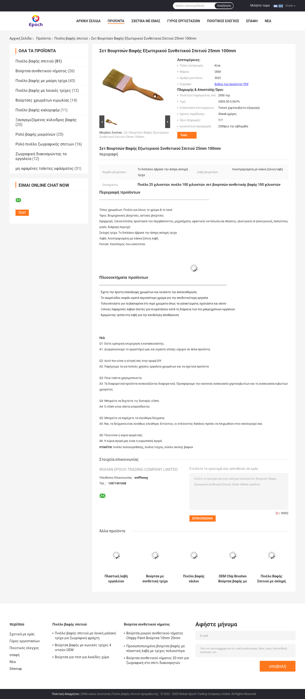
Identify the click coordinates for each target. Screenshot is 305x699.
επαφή (252, 21)
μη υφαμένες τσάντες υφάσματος (44, 168)
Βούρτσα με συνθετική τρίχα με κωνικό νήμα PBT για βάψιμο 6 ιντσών (155, 578)
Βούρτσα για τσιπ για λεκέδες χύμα (82, 657)
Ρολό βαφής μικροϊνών (35, 134)
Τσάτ (183, 135)
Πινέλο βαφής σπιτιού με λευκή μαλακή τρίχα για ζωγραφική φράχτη (85, 635)
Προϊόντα (116, 21)
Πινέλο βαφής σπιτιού (71, 38)
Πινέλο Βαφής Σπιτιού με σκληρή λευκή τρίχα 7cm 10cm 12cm (271, 578)
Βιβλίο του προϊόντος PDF (232, 84)
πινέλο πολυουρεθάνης (128, 447)
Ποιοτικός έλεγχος (223, 21)
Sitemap (16, 669)
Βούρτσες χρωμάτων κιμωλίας (42, 100)
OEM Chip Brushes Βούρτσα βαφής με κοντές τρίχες (232, 578)
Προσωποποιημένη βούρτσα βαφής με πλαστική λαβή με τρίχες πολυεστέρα (155, 648)
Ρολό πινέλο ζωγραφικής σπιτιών (44, 144)
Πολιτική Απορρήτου (65, 694)
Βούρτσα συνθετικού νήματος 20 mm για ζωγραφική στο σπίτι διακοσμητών (157, 660)
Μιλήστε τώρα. (260, 5)
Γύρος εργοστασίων (183, 21)
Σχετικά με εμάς (146, 21)
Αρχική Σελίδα (88, 21)
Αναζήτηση (224, 5)
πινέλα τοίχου (154, 447)
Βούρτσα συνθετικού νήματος (41, 71)
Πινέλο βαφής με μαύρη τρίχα (41, 80)
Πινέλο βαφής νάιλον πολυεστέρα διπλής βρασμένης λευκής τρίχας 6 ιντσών (194, 578)
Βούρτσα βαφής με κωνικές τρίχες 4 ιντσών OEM (83, 647)
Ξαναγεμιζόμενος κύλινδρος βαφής (45, 120)
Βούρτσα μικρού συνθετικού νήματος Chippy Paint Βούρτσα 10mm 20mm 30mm (154, 636)
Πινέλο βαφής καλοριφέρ (37, 110)
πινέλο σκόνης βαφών (178, 447)
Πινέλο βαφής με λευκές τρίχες (43, 90)
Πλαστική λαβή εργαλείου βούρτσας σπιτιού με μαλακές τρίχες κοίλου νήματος (116, 578)
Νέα (268, 21)
